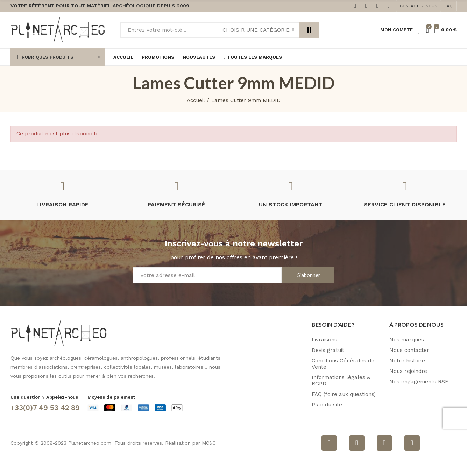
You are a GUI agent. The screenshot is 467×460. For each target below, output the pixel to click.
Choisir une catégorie (256, 30)
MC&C (208, 443)
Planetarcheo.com (89, 443)
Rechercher (309, 30)
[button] (418, 6)
